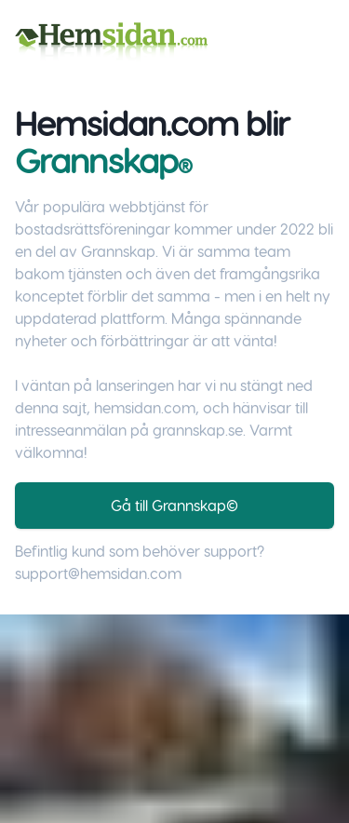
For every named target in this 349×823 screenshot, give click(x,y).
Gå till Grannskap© (174, 505)
